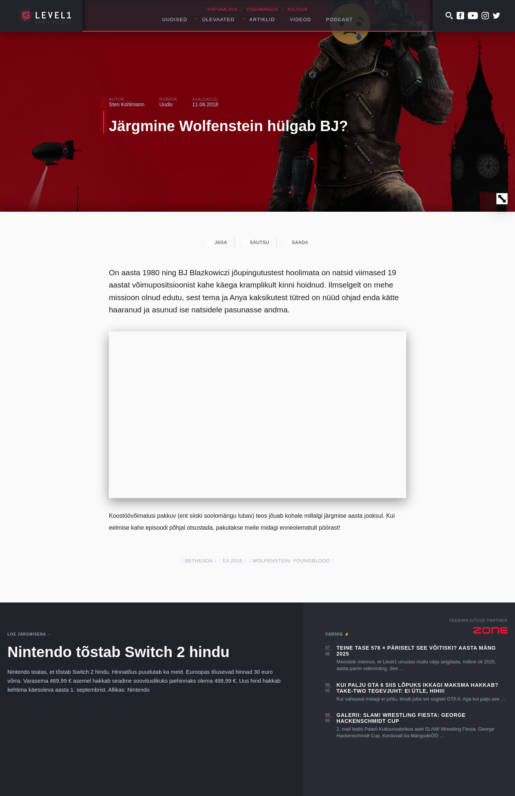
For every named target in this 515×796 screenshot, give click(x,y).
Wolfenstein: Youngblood (291, 560)
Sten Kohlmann (127, 104)
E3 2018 (232, 560)
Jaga (217, 242)
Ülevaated (218, 19)
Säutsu (255, 242)
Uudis (166, 104)
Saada (296, 242)
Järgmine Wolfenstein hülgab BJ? (228, 126)
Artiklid (262, 19)
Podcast (339, 19)
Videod (300, 19)
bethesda (199, 560)
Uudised (175, 19)
